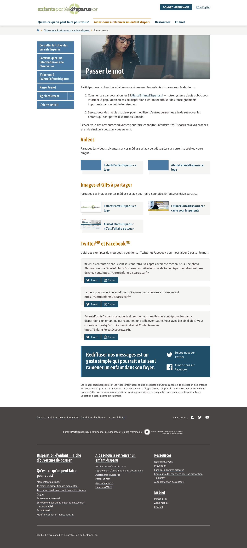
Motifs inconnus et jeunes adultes (55, 514)
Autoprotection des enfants (169, 482)
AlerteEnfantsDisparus (146, 95)
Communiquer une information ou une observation (52, 62)
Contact (41, 417)
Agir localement (49, 96)
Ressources (162, 22)
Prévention (160, 465)
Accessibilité (116, 417)
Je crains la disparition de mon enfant (57, 486)
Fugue (40, 494)
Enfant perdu (44, 510)
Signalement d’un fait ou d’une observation (119, 470)
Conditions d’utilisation (93, 417)
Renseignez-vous (163, 461)
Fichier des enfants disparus (110, 466)
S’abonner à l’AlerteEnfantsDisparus (54, 77)
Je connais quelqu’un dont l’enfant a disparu (61, 490)
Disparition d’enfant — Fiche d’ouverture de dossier (59, 457)
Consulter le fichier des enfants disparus (54, 47)
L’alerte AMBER (49, 105)
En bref (180, 22)
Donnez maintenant (176, 7)
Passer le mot (48, 87)
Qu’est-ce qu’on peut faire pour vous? (63, 22)
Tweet (92, 280)
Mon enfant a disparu (48, 482)
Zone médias (161, 502)
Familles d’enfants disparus (169, 470)
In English (203, 7)
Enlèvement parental (48, 498)
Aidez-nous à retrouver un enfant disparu (122, 22)
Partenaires (160, 498)
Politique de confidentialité (63, 417)
